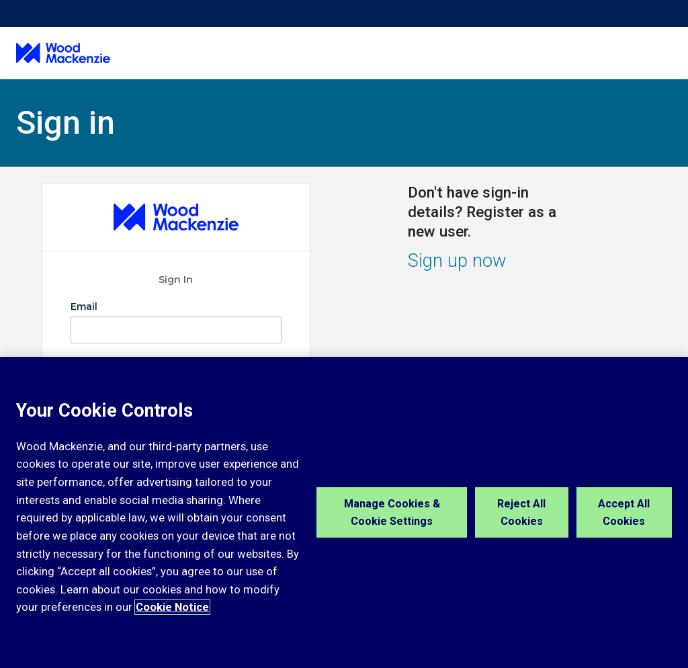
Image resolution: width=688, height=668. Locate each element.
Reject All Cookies (521, 512)
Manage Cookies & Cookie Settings (392, 512)
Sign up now (457, 261)
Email (85, 306)
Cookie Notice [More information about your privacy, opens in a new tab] (172, 607)
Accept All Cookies (624, 512)
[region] (344, 512)
